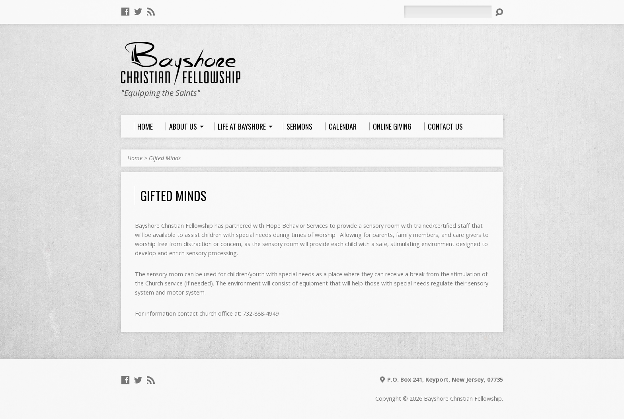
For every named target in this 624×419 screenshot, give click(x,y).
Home (134, 158)
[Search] (447, 12)
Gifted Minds (165, 158)
